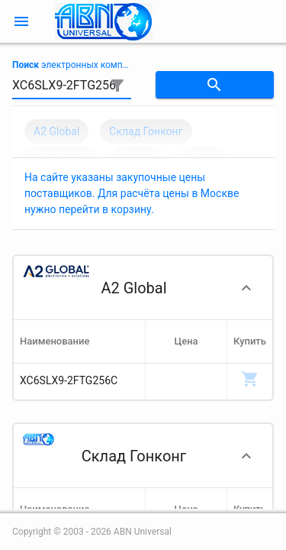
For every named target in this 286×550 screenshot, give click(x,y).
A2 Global (56, 131)
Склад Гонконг (145, 131)
